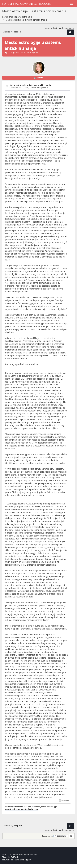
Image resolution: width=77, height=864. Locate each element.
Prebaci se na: (47, 836)
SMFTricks (15, 857)
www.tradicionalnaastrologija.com (21, 809)
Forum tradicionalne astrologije (26, 3)
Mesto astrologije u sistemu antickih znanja (30, 85)
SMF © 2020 (18, 854)
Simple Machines (30, 854)
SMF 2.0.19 (6, 854)
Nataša (40, 77)
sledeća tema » (67, 28)
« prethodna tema (53, 28)
